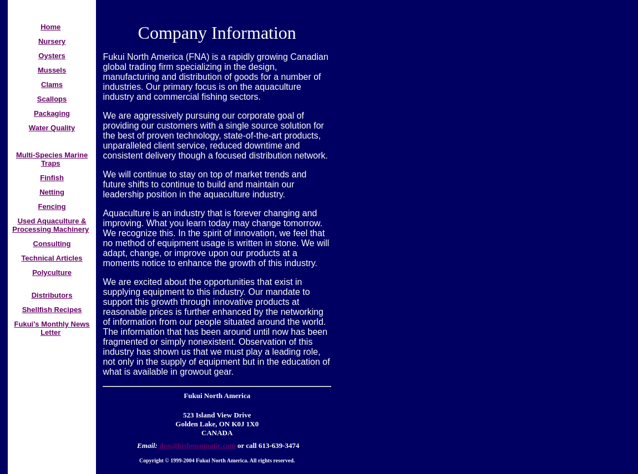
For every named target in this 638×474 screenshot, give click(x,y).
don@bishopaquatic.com (197, 445)
